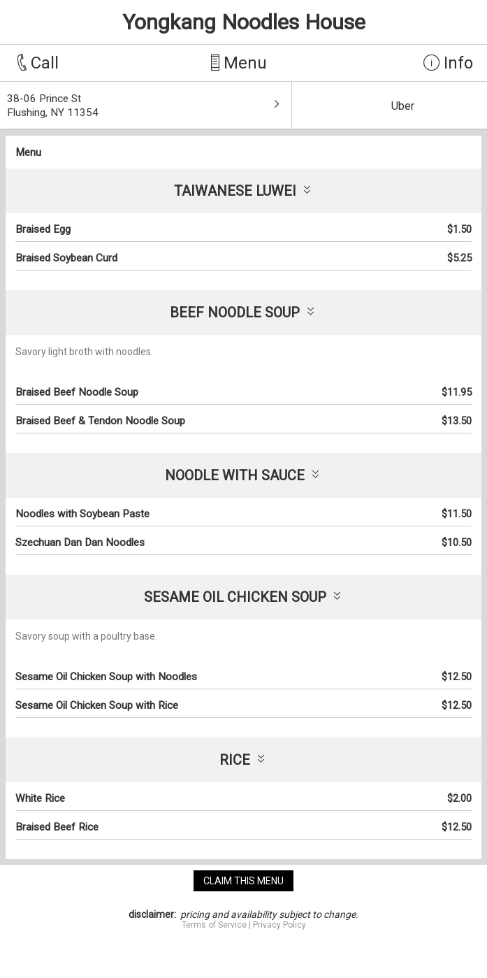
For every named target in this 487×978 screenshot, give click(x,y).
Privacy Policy (279, 925)
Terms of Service (214, 925)
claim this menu (243, 880)
